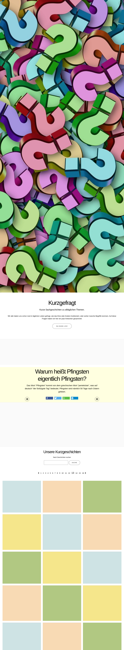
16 (83, 473)
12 (69, 473)
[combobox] (56, 462)
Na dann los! (62, 326)
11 (66, 473)
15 (80, 473)
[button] (49, 398)
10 (63, 473)
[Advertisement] (62, 351)
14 (76, 473)
